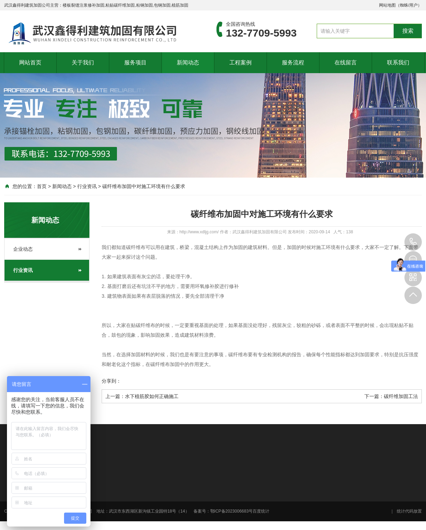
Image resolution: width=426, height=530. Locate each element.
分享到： (111, 381)
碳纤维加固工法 (401, 396)
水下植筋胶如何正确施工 (152, 396)
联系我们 (398, 62)
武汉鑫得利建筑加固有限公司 (259, 231)
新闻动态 (188, 62)
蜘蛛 (404, 5)
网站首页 (30, 62)
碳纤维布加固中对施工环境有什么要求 (143, 186)
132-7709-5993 (413, 242)
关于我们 (83, 62)
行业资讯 (87, 186)
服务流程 (293, 62)
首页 (42, 186)
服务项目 (135, 62)
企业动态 (23, 249)
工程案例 (240, 62)
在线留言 (345, 62)
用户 (413, 5)
